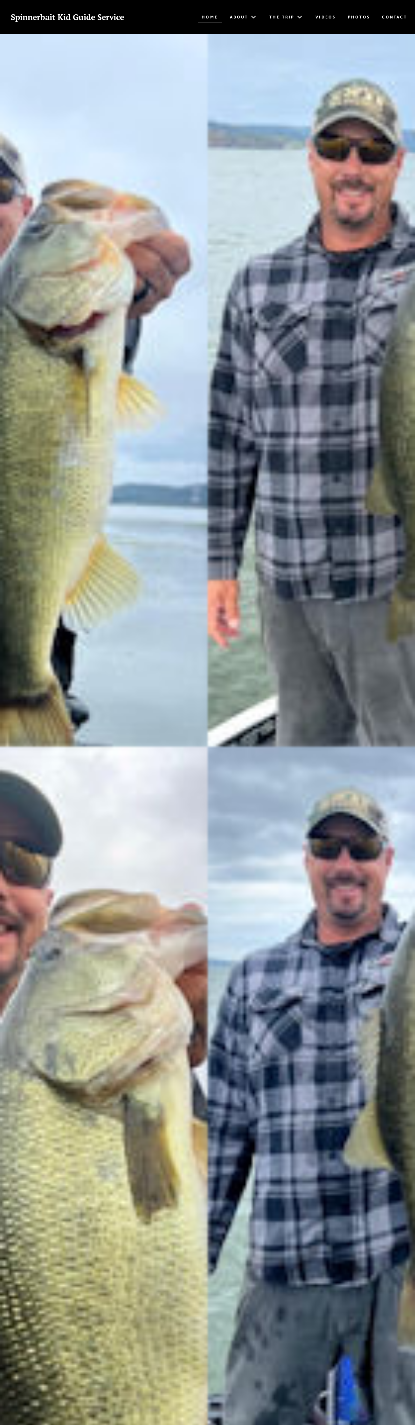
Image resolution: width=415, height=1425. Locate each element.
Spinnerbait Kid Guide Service (70, 16)
